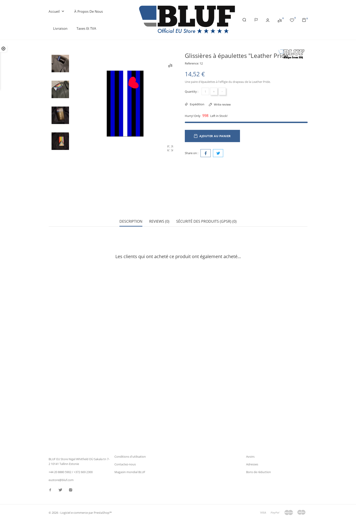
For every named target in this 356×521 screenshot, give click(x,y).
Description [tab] (130, 205)
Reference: (192, 63)
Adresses (252, 464)
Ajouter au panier (212, 136)
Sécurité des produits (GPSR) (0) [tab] (206, 205)
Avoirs (250, 456)
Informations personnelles (264, 441)
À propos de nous (88, 11)
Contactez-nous (125, 464)
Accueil (57, 11)
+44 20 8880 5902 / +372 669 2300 (71, 472)
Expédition (196, 104)
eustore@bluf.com (61, 480)
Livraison (60, 28)
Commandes (254, 449)
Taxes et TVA (86, 28)
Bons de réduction (258, 472)
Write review (222, 104)
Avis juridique (123, 449)
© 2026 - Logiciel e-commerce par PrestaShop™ (80, 513)
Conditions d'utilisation (130, 456)
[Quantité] (205, 91)
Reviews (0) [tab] (159, 205)
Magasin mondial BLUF (129, 472)
